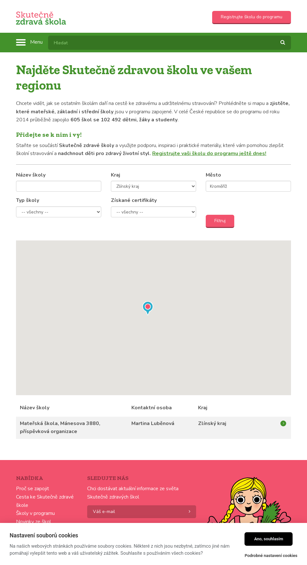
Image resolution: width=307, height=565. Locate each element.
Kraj (115, 174)
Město (213, 174)
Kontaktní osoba (151, 407)
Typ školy (27, 200)
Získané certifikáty (134, 200)
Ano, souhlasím (268, 538)
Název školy (31, 174)
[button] (148, 309)
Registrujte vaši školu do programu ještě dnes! (209, 153)
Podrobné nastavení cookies (271, 555)
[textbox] (169, 43)
